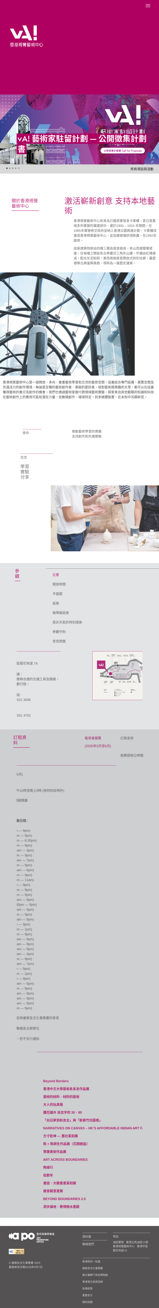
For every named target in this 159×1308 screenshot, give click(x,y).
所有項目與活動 (142, 169)
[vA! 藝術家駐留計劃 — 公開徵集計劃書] (79, 129)
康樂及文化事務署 (92, 1268)
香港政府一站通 (91, 1261)
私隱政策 (87, 1288)
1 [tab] (7, 168)
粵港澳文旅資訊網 (92, 1281)
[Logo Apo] (31, 1237)
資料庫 (86, 1236)
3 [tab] (13, 168)
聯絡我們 (88, 1244)
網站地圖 (87, 1302)
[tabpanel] (79, 129)
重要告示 (87, 1295)
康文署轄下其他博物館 (95, 1275)
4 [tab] (16, 168)
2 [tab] (10, 168)
